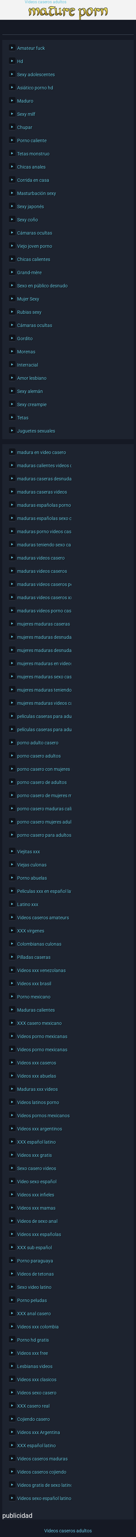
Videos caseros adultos (45, 2)
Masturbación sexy (36, 193)
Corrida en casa (33, 180)
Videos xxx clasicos (36, 1379)
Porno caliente (32, 140)
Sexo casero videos (36, 1168)
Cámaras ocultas (34, 233)
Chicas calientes (33, 259)
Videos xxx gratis (34, 1155)
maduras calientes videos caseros (42, 465)
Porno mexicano (34, 996)
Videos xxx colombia (38, 1326)
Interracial (27, 365)
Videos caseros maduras (42, 1458)
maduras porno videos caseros (42, 531)
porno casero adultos (39, 756)
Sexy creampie (32, 404)
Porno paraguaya (35, 1260)
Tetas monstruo (33, 153)
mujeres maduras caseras (42, 624)
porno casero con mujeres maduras (42, 769)
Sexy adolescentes (36, 74)
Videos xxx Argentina (38, 1432)
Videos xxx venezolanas (41, 970)
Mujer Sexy (28, 299)
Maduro (25, 101)
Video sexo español (36, 1181)
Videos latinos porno (38, 1102)
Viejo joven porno (34, 246)
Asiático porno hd (35, 87)
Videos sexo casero (36, 1392)
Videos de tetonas (35, 1274)
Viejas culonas (32, 864)
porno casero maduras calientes (42, 808)
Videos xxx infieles (35, 1194)
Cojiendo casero (33, 1419)
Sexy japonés (30, 206)
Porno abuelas (32, 878)
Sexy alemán (30, 391)
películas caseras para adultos (42, 729)
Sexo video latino (34, 1287)
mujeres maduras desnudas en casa (42, 650)
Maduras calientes (36, 1010)
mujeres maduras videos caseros (42, 703)
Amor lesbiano (32, 378)
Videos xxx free (32, 1353)
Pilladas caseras (34, 957)
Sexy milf (26, 114)
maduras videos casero (41, 558)
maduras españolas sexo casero (42, 518)
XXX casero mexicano (39, 1023)
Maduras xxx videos (37, 1089)
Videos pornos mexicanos (42, 1115)
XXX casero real (33, 1406)
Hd (20, 61)
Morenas (26, 351)
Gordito (25, 338)
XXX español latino (36, 1142)
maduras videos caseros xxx (42, 597)
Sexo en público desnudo (42, 285)
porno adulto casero (37, 742)
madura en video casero (41, 452)
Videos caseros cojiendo (41, 1472)
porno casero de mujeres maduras (42, 795)
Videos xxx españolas (39, 1234)
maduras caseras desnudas (42, 478)
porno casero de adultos (42, 782)
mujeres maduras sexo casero (42, 676)
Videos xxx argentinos (39, 1128)
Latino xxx (27, 904)
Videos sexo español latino (42, 1498)
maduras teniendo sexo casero (42, 544)
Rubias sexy (29, 312)
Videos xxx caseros (36, 1062)
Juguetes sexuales (36, 431)
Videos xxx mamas (36, 1208)
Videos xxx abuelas (36, 1076)
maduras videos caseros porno (42, 584)
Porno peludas (32, 1300)
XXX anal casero (34, 1313)
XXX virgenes (30, 930)
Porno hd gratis (33, 1340)
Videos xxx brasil (34, 983)
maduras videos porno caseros (42, 610)
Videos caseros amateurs (42, 917)
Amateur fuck (31, 48)
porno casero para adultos (42, 835)
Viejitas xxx (28, 851)
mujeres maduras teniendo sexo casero (42, 690)
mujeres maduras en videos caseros (42, 663)
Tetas (22, 417)
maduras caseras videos (42, 492)
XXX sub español (34, 1247)
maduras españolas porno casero (42, 505)
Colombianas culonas (39, 944)
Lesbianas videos (34, 1366)
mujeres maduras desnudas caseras (42, 637)
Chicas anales (31, 167)
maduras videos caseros (42, 571)
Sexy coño (27, 219)
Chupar (24, 127)
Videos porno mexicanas (42, 1036)
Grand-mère (29, 272)
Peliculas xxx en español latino (42, 891)
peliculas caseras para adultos (42, 716)
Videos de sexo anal (37, 1221)
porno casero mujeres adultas (42, 822)
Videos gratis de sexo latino (42, 1485)
